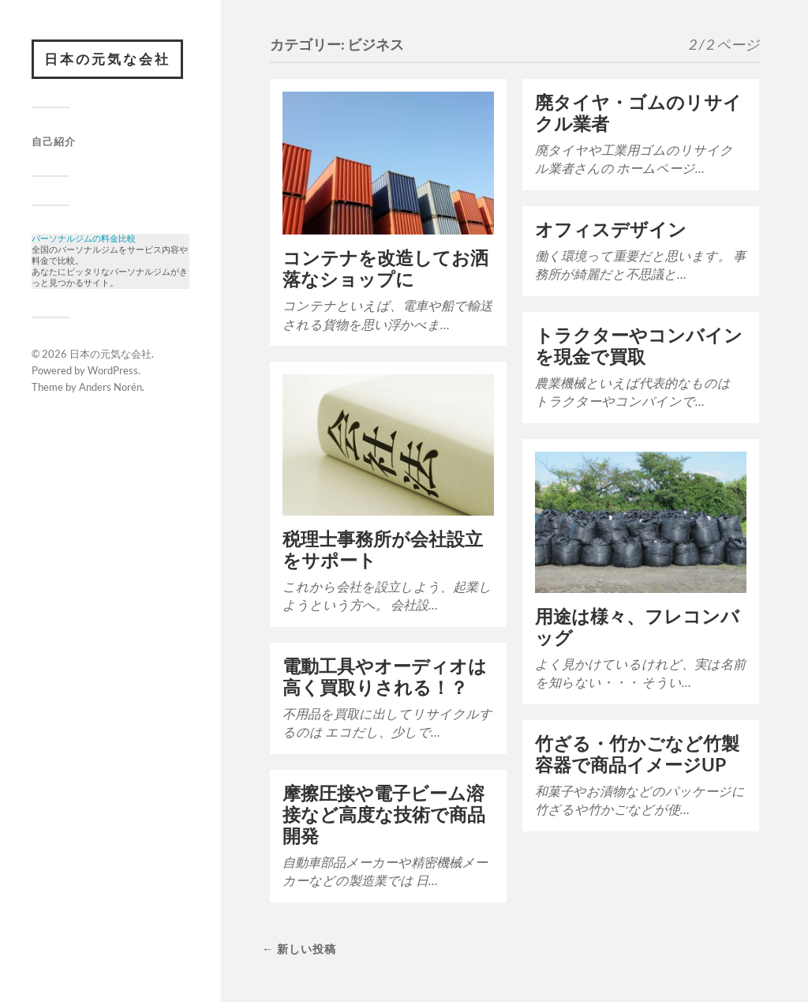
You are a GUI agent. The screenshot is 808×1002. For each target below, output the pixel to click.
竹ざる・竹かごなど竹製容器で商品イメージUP (637, 754)
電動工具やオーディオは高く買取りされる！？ (384, 676)
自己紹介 (54, 141)
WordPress (113, 378)
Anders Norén (110, 394)
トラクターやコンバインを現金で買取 (639, 346)
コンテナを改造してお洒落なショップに (385, 268)
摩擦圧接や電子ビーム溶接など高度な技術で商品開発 (383, 814)
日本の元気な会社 (107, 59)
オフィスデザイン (610, 229)
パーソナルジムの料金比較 (84, 240)
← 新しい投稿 (299, 948)
